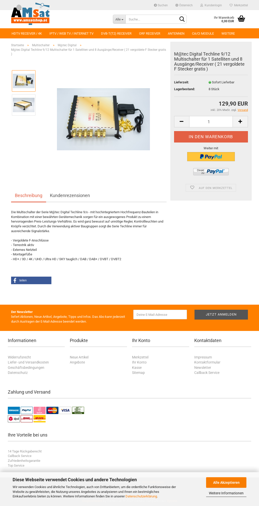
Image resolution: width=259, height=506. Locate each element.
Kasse (137, 368)
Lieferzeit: (181, 82)
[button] (31, 280)
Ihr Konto (139, 362)
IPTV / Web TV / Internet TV (71, 33)
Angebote (77, 362)
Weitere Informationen (226, 493)
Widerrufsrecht (19, 357)
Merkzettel (239, 5)
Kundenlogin (211, 5)
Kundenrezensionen (70, 195)
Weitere (228, 33)
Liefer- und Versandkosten (28, 362)
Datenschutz (18, 373)
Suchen (161, 5)
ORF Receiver (149, 33)
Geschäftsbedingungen (26, 368)
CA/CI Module (203, 33)
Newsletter (202, 368)
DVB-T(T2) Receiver (116, 33)
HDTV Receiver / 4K (27, 33)
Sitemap (138, 373)
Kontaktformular (207, 362)
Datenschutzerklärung (141, 496)
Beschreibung (28, 195)
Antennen (176, 33)
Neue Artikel (79, 357)
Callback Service (206, 373)
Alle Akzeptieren (226, 482)
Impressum (203, 357)
